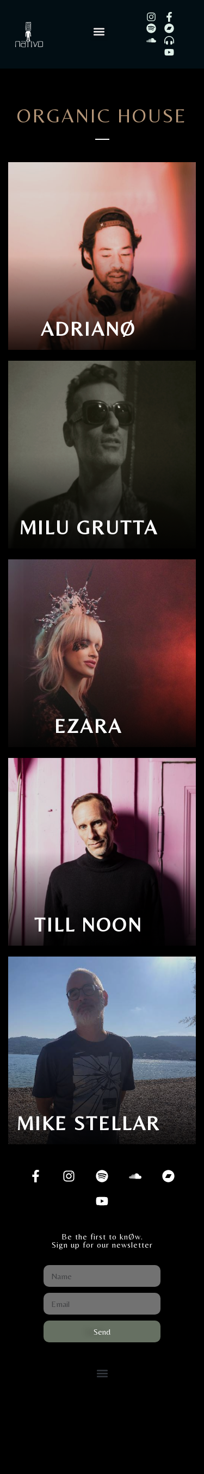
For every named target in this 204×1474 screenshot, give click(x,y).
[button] (99, 32)
